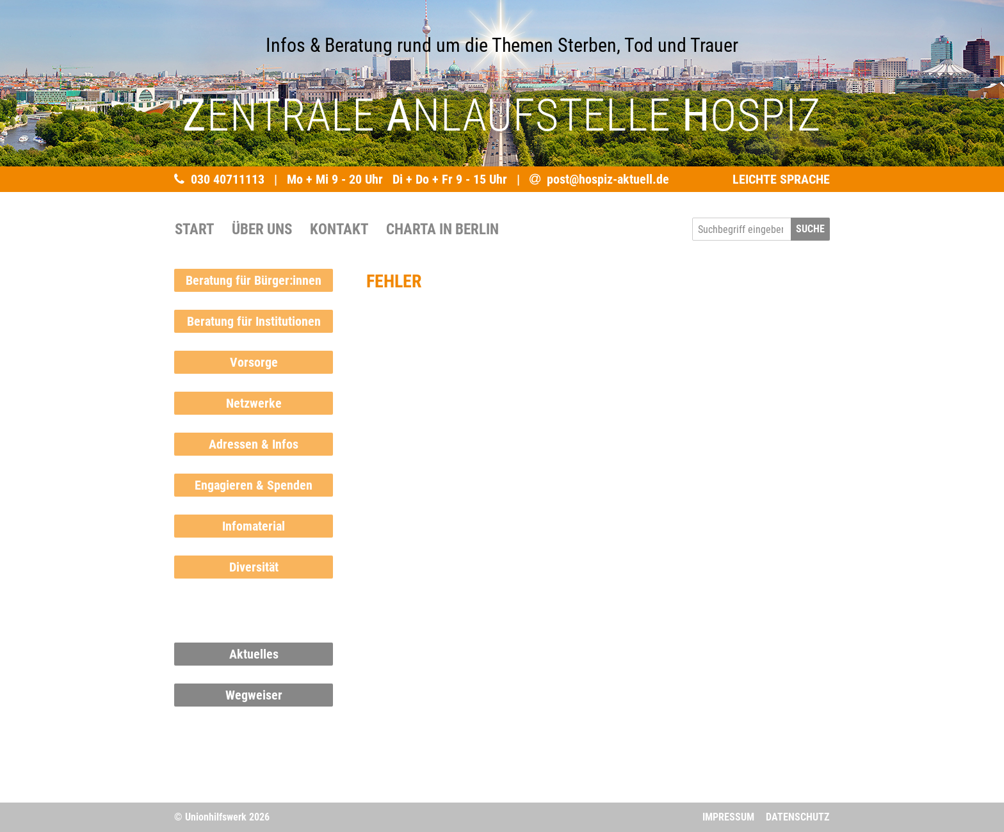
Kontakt (339, 229)
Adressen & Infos (253, 444)
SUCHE (810, 229)
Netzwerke (254, 403)
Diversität (254, 567)
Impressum (728, 817)
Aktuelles (254, 654)
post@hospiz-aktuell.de (608, 179)
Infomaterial (253, 526)
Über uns (262, 229)
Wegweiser (253, 695)
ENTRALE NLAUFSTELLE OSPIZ (502, 115)
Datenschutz (797, 817)
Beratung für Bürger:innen (253, 280)
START (194, 229)
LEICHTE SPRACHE (781, 179)
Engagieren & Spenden (253, 485)
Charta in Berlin (442, 229)
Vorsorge (254, 362)
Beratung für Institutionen (254, 321)
